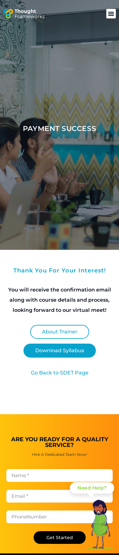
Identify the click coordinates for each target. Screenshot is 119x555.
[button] (111, 13)
